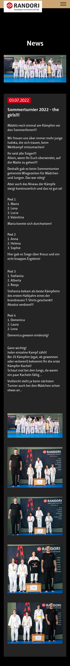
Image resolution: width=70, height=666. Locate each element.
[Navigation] (63, 4)
